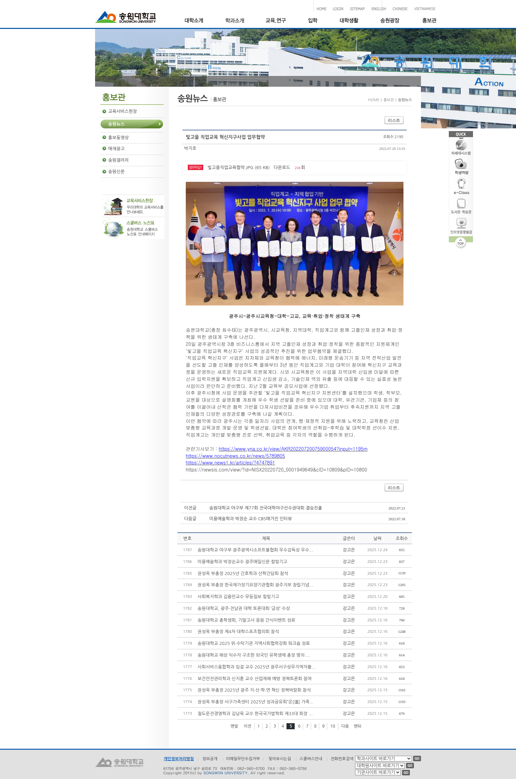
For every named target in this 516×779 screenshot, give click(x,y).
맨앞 (234, 726)
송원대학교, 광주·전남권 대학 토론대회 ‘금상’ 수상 (244, 608)
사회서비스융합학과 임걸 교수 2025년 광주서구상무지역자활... (256, 667)
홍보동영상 (118, 137)
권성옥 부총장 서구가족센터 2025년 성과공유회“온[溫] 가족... (255, 702)
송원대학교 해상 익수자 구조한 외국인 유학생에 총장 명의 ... (254, 655)
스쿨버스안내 (311, 759)
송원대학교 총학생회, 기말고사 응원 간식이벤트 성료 (246, 620)
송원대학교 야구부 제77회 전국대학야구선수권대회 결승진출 (265, 508)
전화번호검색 (342, 759)
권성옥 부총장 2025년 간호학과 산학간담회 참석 (243, 573)
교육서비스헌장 (122, 111)
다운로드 (282, 167)
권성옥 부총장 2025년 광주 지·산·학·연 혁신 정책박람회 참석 (254, 690)
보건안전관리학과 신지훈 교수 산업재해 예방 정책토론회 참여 (255, 678)
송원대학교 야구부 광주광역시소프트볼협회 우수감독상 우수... (255, 550)
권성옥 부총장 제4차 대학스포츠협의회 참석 (238, 631)
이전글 (190, 508)
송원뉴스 (116, 124)
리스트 (394, 120)
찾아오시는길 (279, 759)
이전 (247, 726)
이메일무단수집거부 (243, 759)
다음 (345, 726)
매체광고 (116, 149)
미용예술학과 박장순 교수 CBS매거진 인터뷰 (250, 519)
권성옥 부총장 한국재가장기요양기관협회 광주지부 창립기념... (255, 585)
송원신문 (116, 171)
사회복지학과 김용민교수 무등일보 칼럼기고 (238, 596)
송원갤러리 (118, 160)
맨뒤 (357, 726)
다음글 (190, 519)
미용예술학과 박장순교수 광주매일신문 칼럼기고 (243, 562)
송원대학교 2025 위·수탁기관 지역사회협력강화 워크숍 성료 (254, 643)
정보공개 (209, 759)
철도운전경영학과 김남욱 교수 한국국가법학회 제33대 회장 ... (255, 713)
